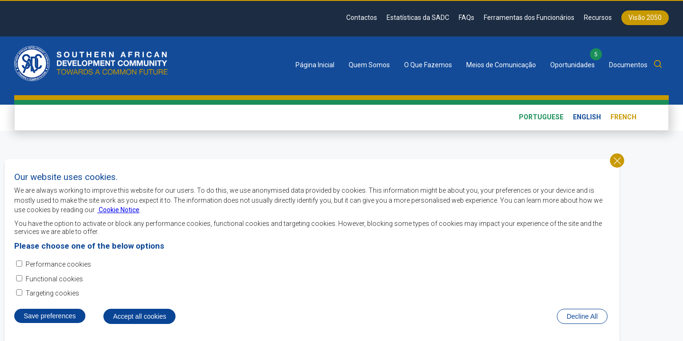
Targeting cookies (52, 296)
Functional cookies (54, 282)
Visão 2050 (645, 17)
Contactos (361, 17)
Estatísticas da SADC (418, 17)
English (587, 117)
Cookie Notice (118, 213)
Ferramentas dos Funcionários (529, 17)
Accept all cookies (139, 319)
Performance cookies (58, 268)
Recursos (598, 17)
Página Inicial (314, 65)
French (623, 117)
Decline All (582, 319)
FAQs (466, 17)
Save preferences (50, 319)
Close (617, 164)
